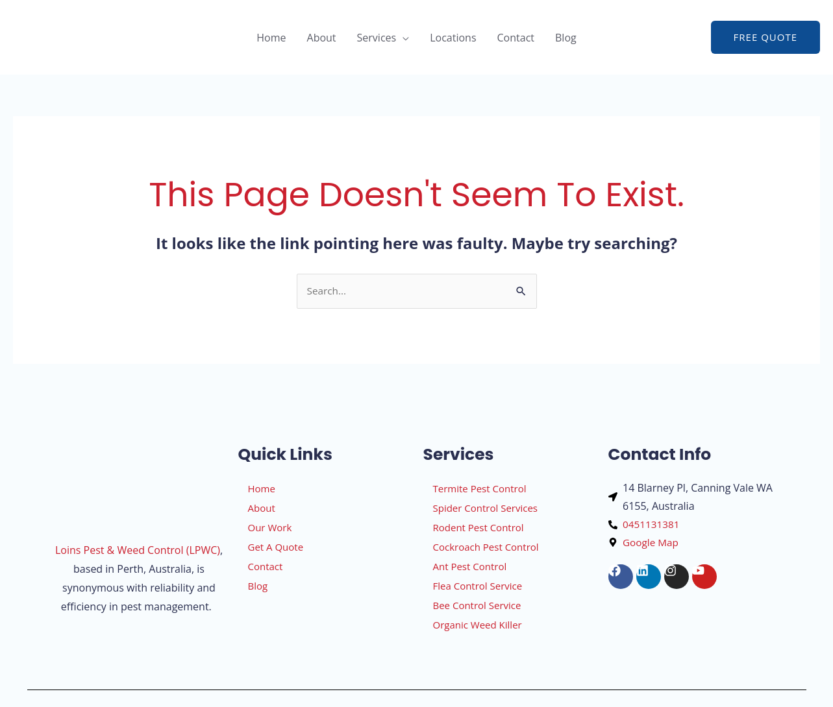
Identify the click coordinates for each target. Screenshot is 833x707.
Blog (566, 37)
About (321, 37)
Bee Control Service (477, 605)
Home (271, 37)
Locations (453, 37)
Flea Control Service (478, 586)
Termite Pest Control (480, 489)
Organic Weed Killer (477, 625)
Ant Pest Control (470, 566)
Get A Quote (276, 547)
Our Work (270, 527)
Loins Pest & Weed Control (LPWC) (137, 551)
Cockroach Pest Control (486, 547)
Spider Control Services (485, 508)
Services (377, 37)
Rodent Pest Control (478, 527)
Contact (515, 37)
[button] (765, 37)
